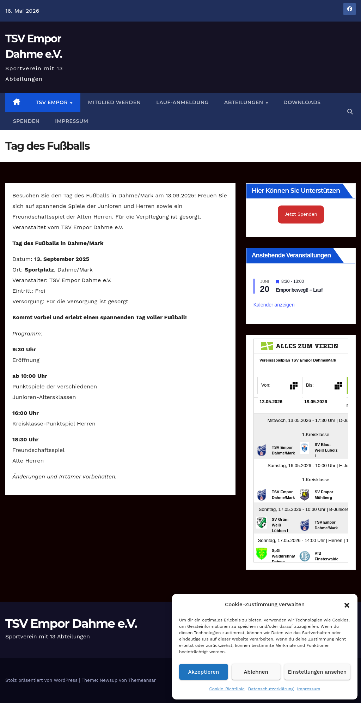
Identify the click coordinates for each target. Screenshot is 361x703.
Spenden (26, 121)
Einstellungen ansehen (317, 672)
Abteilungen (244, 102)
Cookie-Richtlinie (227, 688)
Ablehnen (256, 672)
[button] (346, 604)
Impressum (308, 688)
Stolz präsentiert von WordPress (42, 680)
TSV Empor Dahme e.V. (71, 623)
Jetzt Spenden (300, 214)
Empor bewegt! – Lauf (299, 290)
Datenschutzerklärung (271, 688)
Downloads (301, 102)
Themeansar (142, 680)
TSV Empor (52, 102)
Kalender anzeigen (274, 305)
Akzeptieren (203, 672)
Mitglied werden (114, 102)
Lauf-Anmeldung (182, 102)
